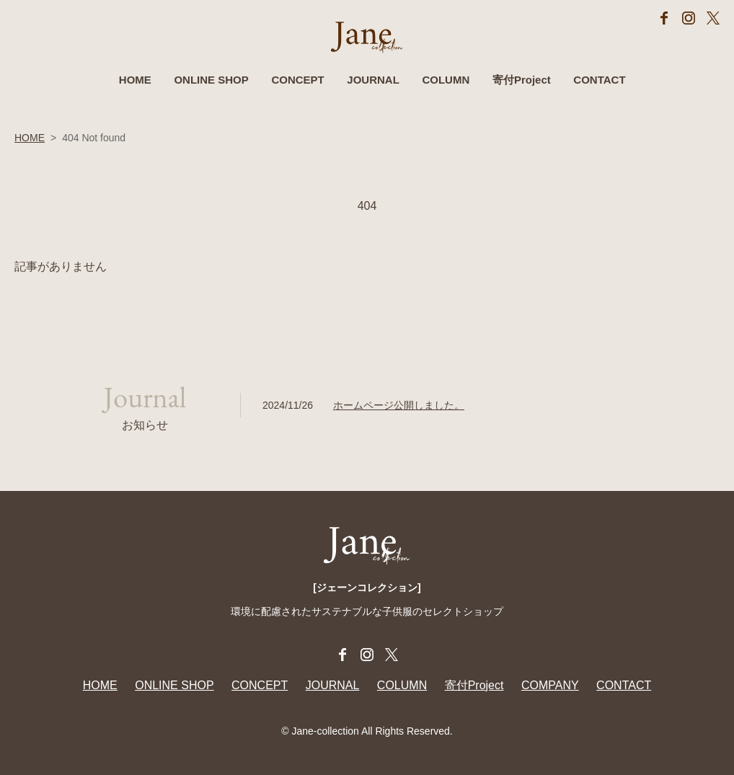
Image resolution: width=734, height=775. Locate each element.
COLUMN (445, 80)
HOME (135, 80)
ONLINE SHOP (211, 80)
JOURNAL (373, 80)
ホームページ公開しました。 (398, 405)
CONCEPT (297, 80)
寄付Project (521, 80)
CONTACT (599, 80)
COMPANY (550, 685)
